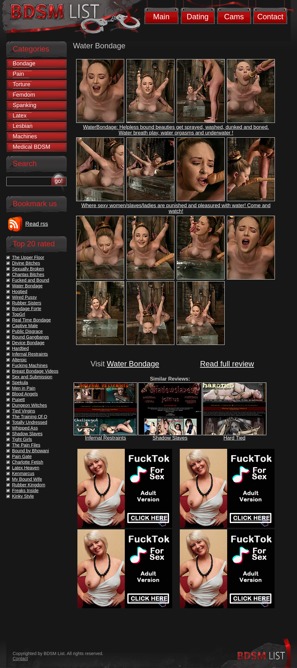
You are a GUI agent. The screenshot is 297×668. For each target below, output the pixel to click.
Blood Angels (25, 393)
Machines (25, 136)
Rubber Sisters (26, 302)
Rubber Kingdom (28, 484)
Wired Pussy (24, 297)
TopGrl (18, 314)
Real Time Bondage (31, 319)
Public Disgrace (27, 331)
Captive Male (25, 325)
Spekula (20, 382)
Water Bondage (133, 363)
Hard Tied (234, 438)
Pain (18, 74)
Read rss (36, 224)
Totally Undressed (29, 422)
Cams (234, 16)
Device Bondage (28, 342)
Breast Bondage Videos (35, 371)
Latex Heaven (25, 467)
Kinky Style (23, 496)
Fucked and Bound (30, 280)
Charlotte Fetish (27, 462)
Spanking (24, 105)
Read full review (227, 363)
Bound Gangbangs (30, 337)
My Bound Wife (27, 479)
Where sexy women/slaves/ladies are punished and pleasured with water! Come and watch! (176, 208)
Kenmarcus (23, 473)
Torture (21, 84)
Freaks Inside (25, 490)
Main (161, 16)
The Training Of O (29, 416)
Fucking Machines (30, 365)
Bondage (24, 63)
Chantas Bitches (28, 274)
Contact (270, 16)
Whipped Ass (25, 427)
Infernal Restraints (105, 438)
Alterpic (19, 359)
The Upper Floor (28, 257)
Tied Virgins (23, 410)
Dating (198, 16)
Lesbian (23, 126)
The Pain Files (26, 445)
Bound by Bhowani (30, 450)
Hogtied (19, 291)
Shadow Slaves (170, 438)
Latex (20, 115)
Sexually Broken (28, 268)
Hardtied (20, 348)
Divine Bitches (26, 263)
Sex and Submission (32, 376)
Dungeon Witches (29, 405)
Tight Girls (22, 439)
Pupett (18, 399)
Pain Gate (22, 456)
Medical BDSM (31, 147)
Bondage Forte (26, 308)
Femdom (24, 95)
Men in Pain (23, 388)
